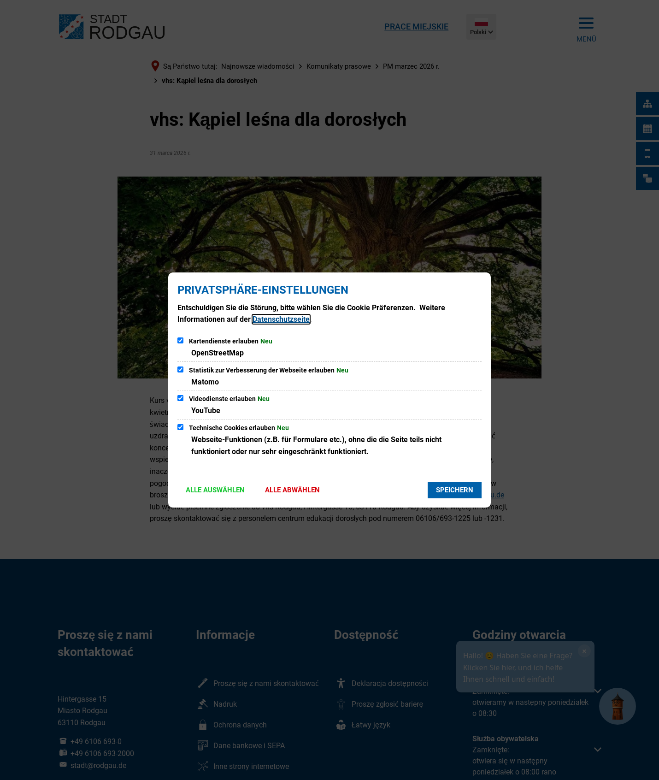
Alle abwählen (292, 490)
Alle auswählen (215, 490)
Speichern (454, 490)
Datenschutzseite (281, 319)
